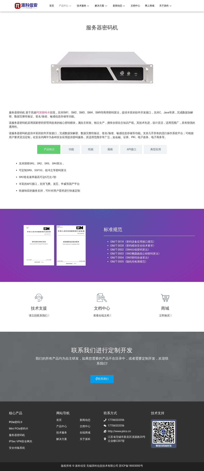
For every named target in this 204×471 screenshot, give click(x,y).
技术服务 (85, 5)
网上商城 (154, 5)
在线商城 (85, 431)
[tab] (48, 149)
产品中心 (66, 5)
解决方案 (103, 5)
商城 (165, 307)
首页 (51, 5)
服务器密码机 (17, 434)
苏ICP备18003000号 (131, 465)
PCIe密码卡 (16, 421)
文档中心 (139, 5)
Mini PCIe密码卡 (18, 427)
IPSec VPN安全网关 (20, 440)
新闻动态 (122, 5)
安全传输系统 (17, 447)
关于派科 (170, 5)
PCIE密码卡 (43, 112)
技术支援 (39, 307)
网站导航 (63, 412)
